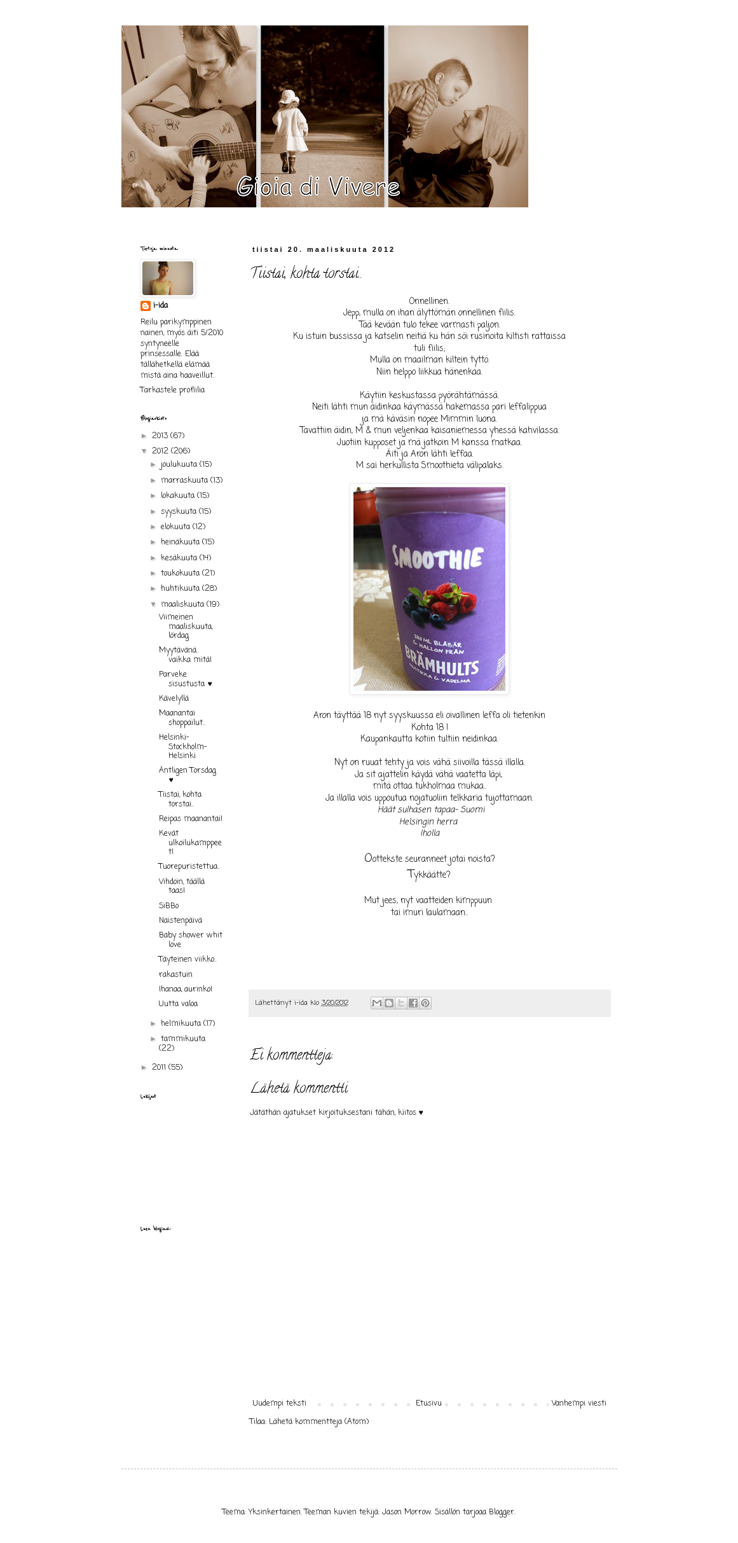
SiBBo (169, 906)
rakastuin (176, 975)
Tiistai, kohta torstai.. (180, 799)
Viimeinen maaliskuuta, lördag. (185, 627)
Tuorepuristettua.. (189, 867)
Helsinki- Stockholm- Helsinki (183, 747)
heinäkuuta (181, 542)
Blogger (501, 1512)
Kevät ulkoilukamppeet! (190, 843)
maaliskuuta (184, 605)
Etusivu (429, 1403)
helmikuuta (182, 1024)
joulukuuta (180, 465)
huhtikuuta (181, 589)
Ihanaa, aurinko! (185, 989)
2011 (160, 1068)
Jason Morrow (406, 1512)
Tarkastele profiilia (172, 390)
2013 (161, 436)
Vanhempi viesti (579, 1403)
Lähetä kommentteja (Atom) (319, 1422)
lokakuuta (179, 496)
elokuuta (177, 527)
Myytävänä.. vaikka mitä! (185, 655)
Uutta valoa (178, 1004)
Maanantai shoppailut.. (182, 718)
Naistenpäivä (180, 921)
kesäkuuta (180, 558)
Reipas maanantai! (190, 819)
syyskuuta (180, 512)
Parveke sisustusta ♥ (185, 679)
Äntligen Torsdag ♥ (187, 775)
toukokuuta (181, 573)
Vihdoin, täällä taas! (182, 886)
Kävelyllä (174, 699)
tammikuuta (183, 1039)
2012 (161, 451)
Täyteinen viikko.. (188, 959)
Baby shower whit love (190, 940)
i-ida (160, 306)
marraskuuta (185, 481)
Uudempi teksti (279, 1403)
